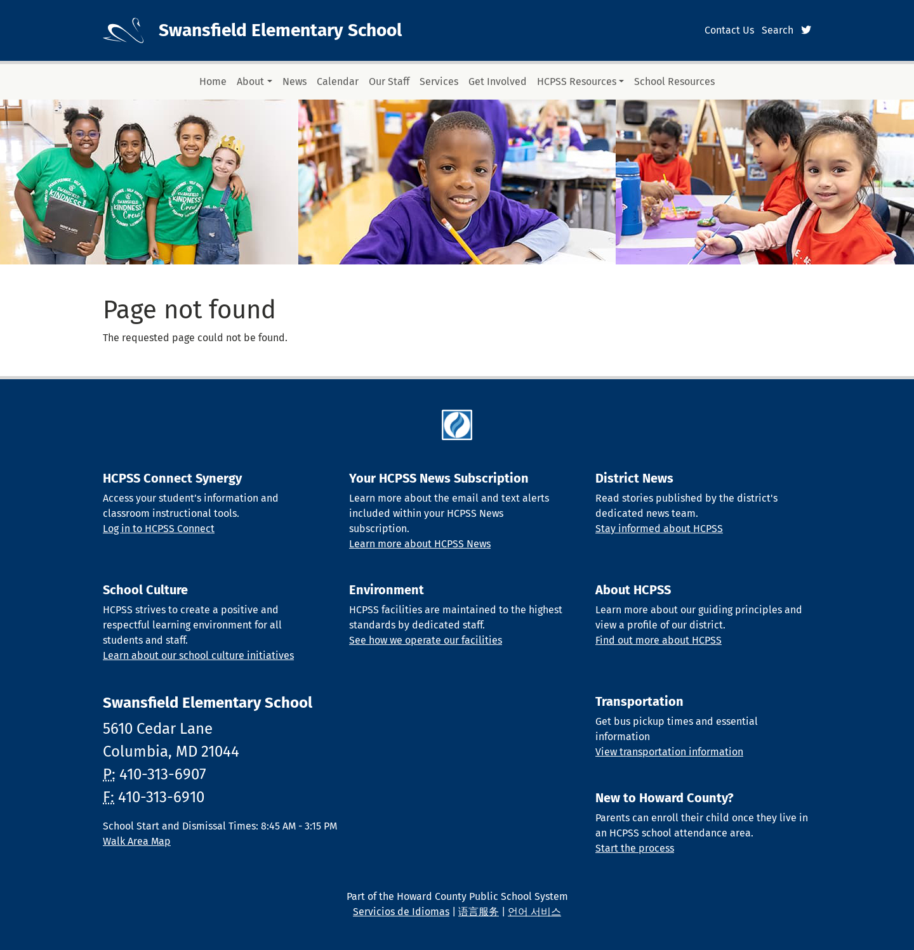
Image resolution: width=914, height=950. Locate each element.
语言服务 (478, 912)
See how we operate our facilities (425, 640)
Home (213, 81)
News (294, 81)
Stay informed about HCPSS (659, 529)
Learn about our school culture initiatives (198, 655)
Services (439, 81)
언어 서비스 (534, 912)
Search (777, 30)
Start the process (634, 848)
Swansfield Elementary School (280, 30)
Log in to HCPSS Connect (159, 529)
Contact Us (729, 30)
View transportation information (669, 752)
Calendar (338, 81)
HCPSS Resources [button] (576, 81)
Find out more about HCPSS (658, 640)
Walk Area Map (137, 841)
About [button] (250, 81)
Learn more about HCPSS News (420, 544)
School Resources (674, 81)
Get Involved (497, 81)
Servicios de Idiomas (401, 912)
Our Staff (389, 81)
